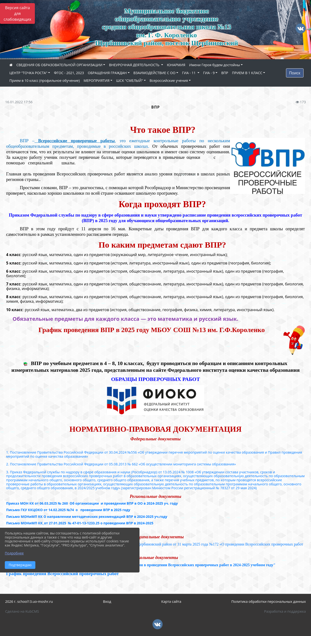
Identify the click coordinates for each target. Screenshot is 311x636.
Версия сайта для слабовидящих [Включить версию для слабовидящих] (17, 13)
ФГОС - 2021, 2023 (69, 73)
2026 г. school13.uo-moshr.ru (29, 601)
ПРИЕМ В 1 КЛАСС (247, 73)
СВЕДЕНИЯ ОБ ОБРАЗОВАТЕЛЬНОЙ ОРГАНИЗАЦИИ (59, 65)
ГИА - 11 (189, 73)
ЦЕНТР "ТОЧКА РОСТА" (28, 73)
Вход (107, 601)
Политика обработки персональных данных (268, 601)
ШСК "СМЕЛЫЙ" (129, 80)
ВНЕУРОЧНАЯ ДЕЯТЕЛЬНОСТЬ (134, 65)
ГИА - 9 (209, 73)
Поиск (294, 73)
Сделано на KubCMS (22, 611)
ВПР (224, 73)
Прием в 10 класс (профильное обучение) (44, 80)
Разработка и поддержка (285, 611)
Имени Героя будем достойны (214, 65)
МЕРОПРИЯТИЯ (96, 80)
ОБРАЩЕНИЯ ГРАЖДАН (107, 73)
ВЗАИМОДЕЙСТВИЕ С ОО (154, 73)
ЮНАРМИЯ (176, 65)
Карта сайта (171, 601)
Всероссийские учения (169, 80)
